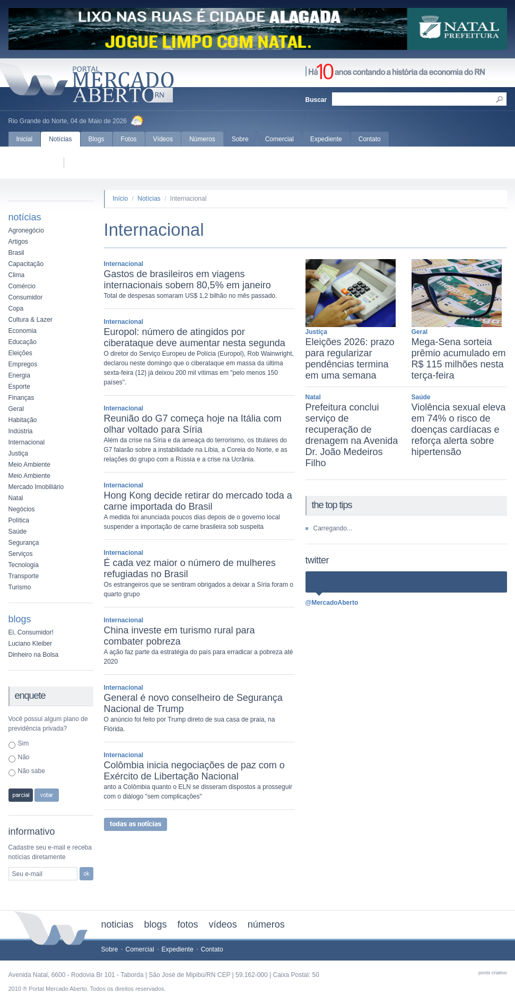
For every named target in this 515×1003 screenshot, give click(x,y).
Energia (19, 375)
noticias (117, 924)
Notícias (60, 139)
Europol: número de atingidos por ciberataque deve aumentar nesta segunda (194, 337)
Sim (23, 743)
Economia (22, 331)
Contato (370, 139)
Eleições (20, 353)
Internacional (26, 442)
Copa (16, 308)
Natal (15, 498)
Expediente (326, 139)
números (266, 924)
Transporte (23, 576)
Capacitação (26, 264)
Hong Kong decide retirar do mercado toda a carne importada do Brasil (198, 501)
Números (202, 139)
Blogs (96, 139)
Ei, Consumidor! (31, 632)
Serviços (20, 554)
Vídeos (163, 139)
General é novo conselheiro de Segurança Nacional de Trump (193, 703)
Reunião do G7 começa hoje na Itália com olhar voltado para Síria (193, 424)
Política (18, 520)
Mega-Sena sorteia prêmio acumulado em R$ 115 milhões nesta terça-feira (459, 359)
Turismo (19, 587)
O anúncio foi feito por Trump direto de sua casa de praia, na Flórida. (189, 724)
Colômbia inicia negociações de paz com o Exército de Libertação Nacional (194, 771)
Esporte (19, 386)
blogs (155, 924)
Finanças (21, 397)
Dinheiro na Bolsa (33, 654)
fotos (188, 924)
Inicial (24, 139)
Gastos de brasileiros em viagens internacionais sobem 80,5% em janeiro (187, 279)
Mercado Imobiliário (36, 487)
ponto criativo (492, 972)
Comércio (22, 286)
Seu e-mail (27, 874)
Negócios (21, 509)
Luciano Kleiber (30, 643)
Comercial (279, 139)
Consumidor (25, 297)
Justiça (18, 453)
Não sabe (31, 771)
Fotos (129, 139)
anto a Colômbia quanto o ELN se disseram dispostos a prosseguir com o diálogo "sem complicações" (198, 791)
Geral (16, 409)
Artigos (18, 241)
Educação (22, 342)
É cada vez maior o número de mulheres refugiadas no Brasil (190, 568)
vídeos (223, 924)
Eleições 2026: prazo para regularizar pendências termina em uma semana (350, 359)
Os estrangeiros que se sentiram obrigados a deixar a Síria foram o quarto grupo (199, 589)
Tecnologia (23, 565)
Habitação (22, 420)
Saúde (17, 531)
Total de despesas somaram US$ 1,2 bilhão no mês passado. (190, 295)
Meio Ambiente (29, 464)
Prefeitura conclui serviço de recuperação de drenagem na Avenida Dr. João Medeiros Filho (351, 435)
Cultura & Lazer (30, 319)
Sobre (240, 139)
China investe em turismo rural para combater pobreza (179, 636)
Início (120, 198)
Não (24, 757)
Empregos (23, 364)
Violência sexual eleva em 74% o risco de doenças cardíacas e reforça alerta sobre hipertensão (459, 429)
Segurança (23, 542)
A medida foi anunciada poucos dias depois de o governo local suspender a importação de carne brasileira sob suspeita (192, 521)
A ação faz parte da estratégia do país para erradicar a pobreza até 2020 (198, 656)
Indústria (20, 431)
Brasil (16, 252)
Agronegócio (26, 230)
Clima (16, 275)
